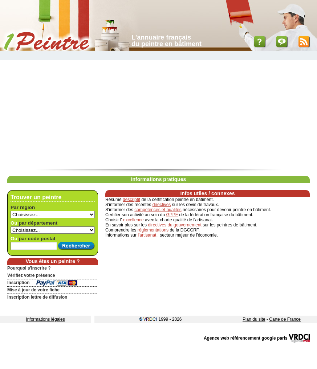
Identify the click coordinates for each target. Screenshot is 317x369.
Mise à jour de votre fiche (33, 289)
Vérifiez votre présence (31, 275)
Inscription (18, 282)
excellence (133, 219)
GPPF (172, 214)
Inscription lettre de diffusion (37, 297)
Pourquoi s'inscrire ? (29, 268)
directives (162, 204)
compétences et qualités (157, 209)
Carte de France (285, 319)
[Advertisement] (158, 114)
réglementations (153, 230)
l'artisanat (147, 235)
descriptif (131, 199)
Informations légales (45, 319)
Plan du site (254, 319)
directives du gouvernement (174, 224)
